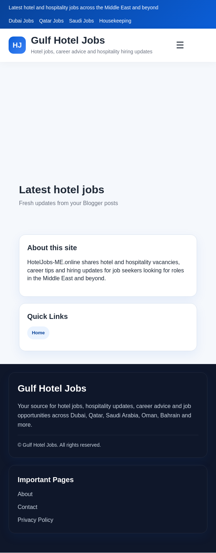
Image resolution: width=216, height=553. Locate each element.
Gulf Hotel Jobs (68, 40)
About (25, 494)
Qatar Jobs (51, 21)
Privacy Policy (35, 520)
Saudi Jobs (81, 21)
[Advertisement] (108, 122)
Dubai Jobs (21, 21)
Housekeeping (115, 21)
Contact (27, 507)
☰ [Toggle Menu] (180, 45)
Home (38, 332)
